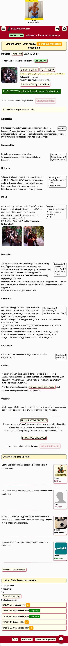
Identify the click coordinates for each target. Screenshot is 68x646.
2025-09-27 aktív (16, 605)
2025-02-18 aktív (21, 610)
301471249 (47, 69)
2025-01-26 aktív (21, 616)
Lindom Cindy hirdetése (35, 84)
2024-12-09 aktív (18, 628)
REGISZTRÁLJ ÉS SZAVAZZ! (34, 438)
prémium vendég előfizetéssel (41, 387)
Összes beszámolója (11, 596)
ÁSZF (15, 639)
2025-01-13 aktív (16, 622)
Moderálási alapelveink (45, 639)
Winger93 (17, 54)
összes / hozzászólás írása (14, 570)
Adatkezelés (27, 639)
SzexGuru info (41, 61)
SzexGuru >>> (16, 35)
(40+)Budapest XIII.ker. (34, 11)
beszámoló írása (45, 100)
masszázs (39, 180)
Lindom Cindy (29, 69)
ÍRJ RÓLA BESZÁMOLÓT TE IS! (34, 420)
